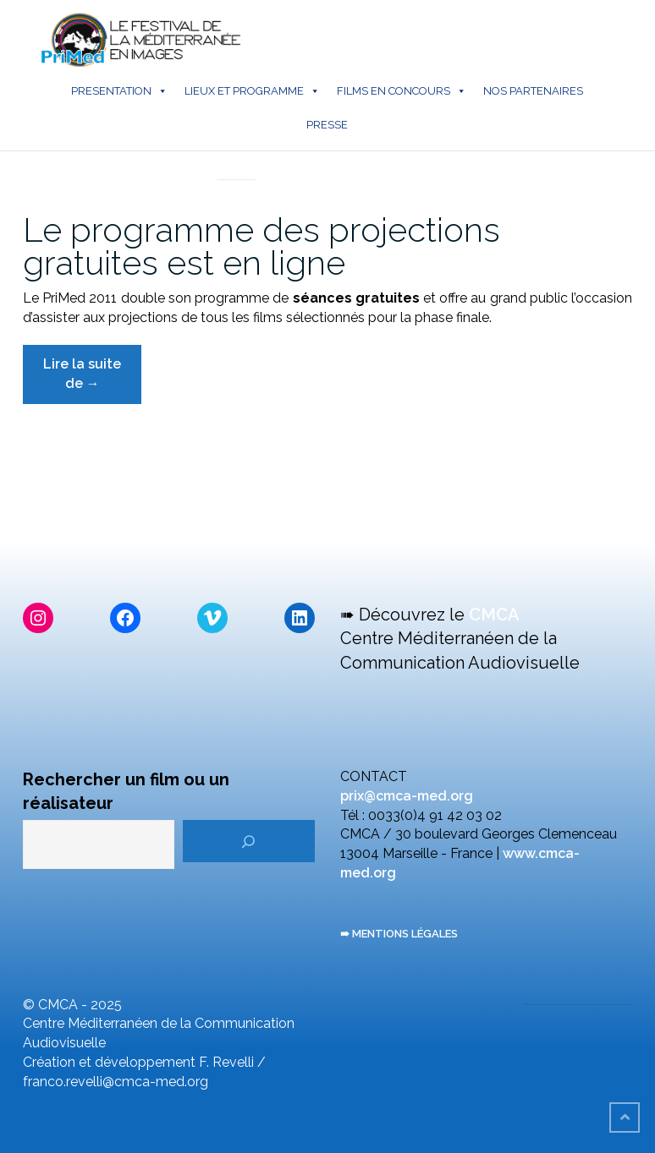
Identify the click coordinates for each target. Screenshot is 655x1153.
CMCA (494, 614)
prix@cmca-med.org (406, 796)
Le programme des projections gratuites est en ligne (261, 246)
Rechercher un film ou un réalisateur (126, 791)
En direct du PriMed (236, 161)
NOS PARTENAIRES (533, 91)
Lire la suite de (92, 380)
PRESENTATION (119, 91)
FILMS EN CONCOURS (401, 91)
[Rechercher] (249, 841)
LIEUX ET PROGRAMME (252, 91)
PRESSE (327, 124)
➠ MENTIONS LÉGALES (399, 933)
